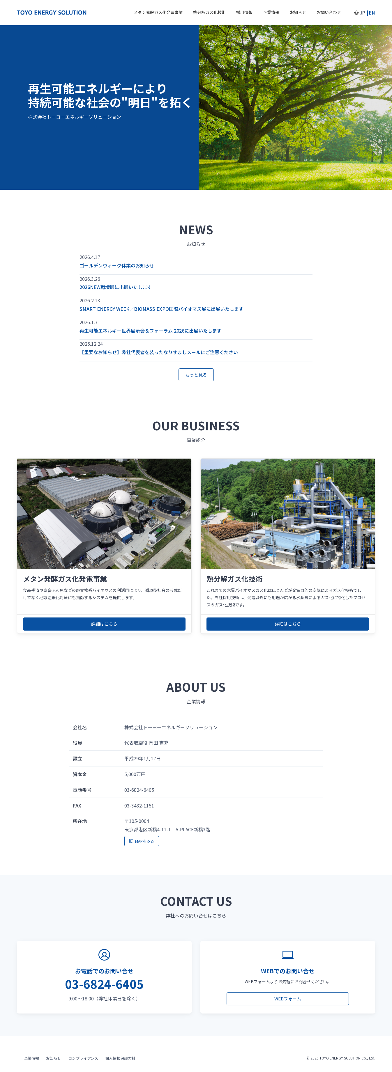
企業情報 (271, 12)
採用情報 (244, 12)
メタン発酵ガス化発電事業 (158, 12)
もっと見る (196, 375)
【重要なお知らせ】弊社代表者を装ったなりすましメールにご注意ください (159, 352)
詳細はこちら (104, 624)
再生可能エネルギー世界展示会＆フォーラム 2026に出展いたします (151, 330)
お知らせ (298, 12)
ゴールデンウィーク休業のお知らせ (117, 265)
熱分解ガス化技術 (209, 12)
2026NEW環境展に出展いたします (116, 286)
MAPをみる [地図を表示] (141, 841)
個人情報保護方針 (120, 1058)
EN (372, 13)
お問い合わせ (329, 12)
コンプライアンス (83, 1058)
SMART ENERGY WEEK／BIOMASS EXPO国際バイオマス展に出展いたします (161, 308)
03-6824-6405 (104, 983)
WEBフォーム (287, 998)
